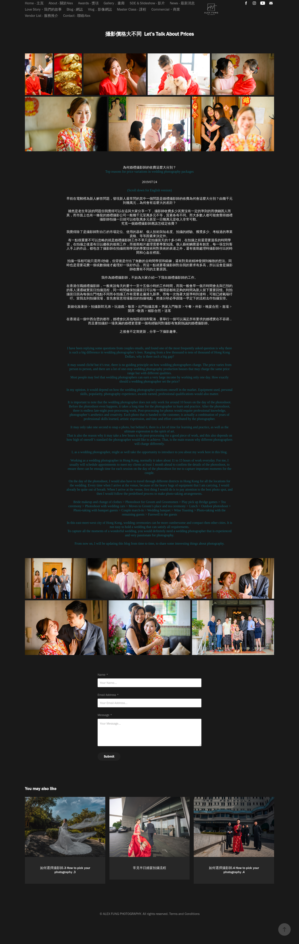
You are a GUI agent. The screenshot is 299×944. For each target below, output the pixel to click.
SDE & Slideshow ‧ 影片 (147, 3)
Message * (105, 715)
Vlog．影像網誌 (100, 9)
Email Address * (108, 695)
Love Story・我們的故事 (43, 9)
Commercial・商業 (165, 9)
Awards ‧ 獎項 (88, 3)
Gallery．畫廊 (114, 3)
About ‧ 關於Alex (61, 3)
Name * (103, 674)
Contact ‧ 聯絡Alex (76, 16)
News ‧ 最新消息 (182, 3)
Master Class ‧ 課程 (131, 9)
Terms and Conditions (184, 914)
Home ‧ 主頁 (34, 3)
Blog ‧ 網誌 (75, 9)
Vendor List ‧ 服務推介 (41, 16)
